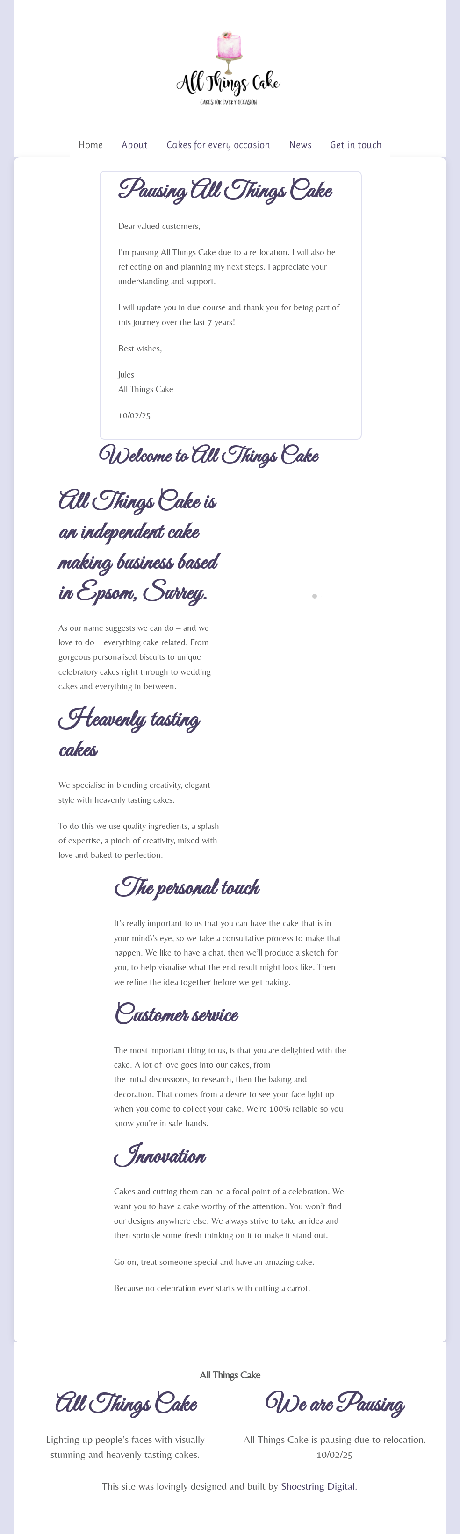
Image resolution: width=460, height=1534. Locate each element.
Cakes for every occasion (218, 144)
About (135, 144)
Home (90, 144)
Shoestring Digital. (319, 1486)
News (300, 144)
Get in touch (356, 144)
